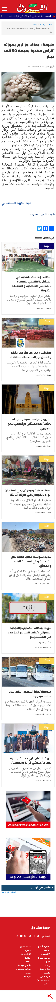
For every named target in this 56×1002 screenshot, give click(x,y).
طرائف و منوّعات (23, 969)
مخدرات (34, 214)
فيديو (28, 973)
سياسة (27, 976)
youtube (21, 936)
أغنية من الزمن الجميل (43, 982)
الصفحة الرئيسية (46, 24)
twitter (38, 936)
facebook (34, 936)
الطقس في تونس (28, 902)
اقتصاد (47, 950)
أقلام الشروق (44, 946)
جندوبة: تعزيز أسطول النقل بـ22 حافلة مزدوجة (30, 694)
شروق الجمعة (24, 965)
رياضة (47, 965)
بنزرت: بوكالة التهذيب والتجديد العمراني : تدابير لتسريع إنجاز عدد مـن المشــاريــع (29, 632)
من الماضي (45, 976)
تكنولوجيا (45, 954)
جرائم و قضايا (44, 958)
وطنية (28, 950)
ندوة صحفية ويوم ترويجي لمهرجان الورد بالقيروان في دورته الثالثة (28, 493)
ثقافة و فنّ (26, 954)
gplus (25, 936)
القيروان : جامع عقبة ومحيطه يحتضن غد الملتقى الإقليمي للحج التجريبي (29, 423)
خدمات (27, 962)
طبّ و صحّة (45, 969)
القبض (44, 214)
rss (30, 936)
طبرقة (52, 214)
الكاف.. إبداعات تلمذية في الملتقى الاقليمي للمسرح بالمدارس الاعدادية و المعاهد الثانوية (31, 283)
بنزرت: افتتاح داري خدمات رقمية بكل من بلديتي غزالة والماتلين (30, 760)
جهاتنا (35, 24)
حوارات (47, 962)
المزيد (4, 9)
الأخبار (48, 16)
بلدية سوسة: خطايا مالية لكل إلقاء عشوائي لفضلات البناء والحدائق (31, 561)
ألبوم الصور (25, 947)
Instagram (17, 936)
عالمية (47, 973)
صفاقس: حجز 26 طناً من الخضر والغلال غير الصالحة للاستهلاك (30, 355)
